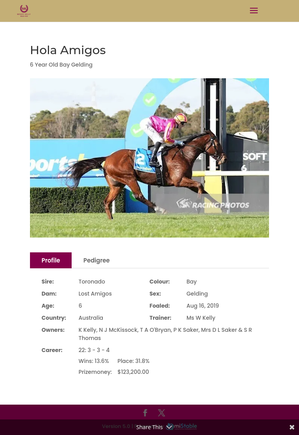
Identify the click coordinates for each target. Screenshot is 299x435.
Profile (51, 260)
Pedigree (96, 260)
